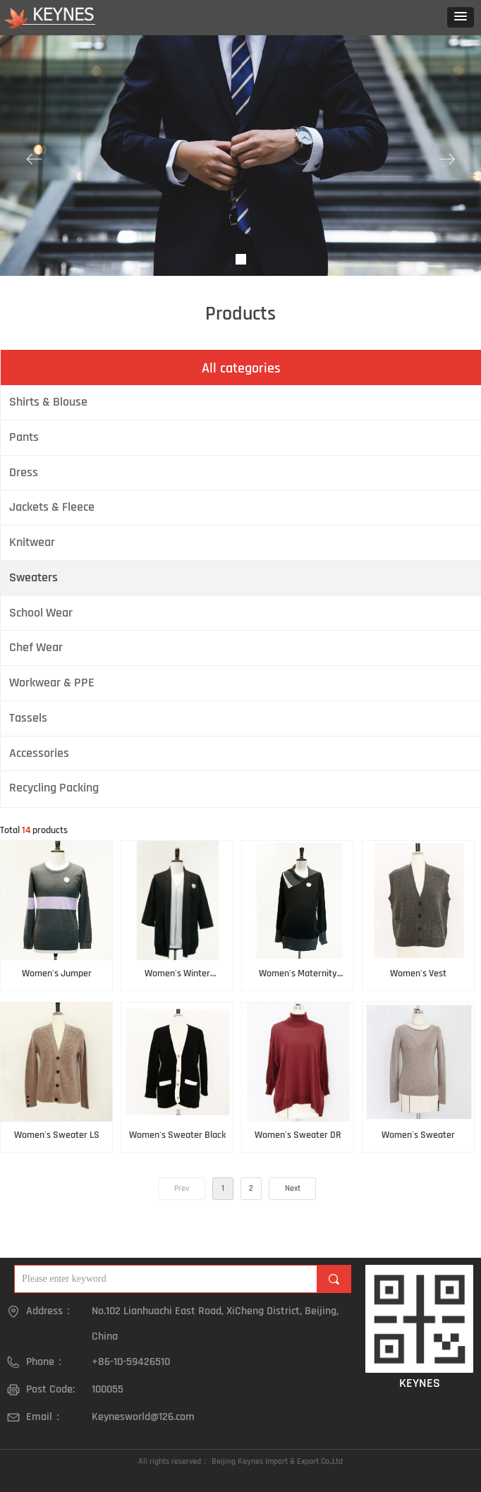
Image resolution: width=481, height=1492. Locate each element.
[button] (460, 17)
